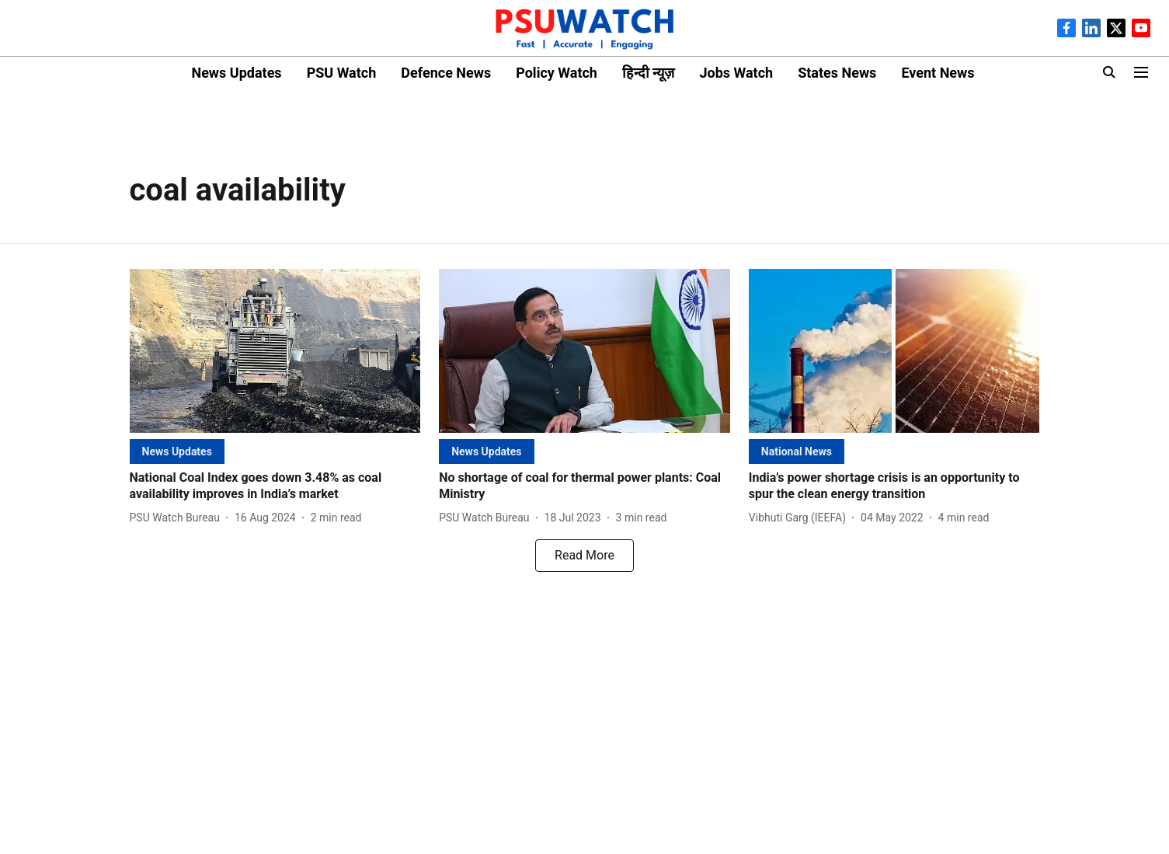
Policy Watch (556, 72)
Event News (937, 72)
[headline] (275, 486)
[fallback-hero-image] (275, 351)
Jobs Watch (736, 72)
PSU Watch (342, 72)
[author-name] (178, 518)
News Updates (236, 72)
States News (837, 72)
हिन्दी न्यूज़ (648, 72)
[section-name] (177, 451)
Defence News (446, 72)
